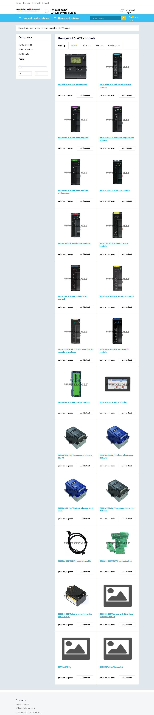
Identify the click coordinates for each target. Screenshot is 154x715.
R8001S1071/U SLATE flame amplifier (73, 137)
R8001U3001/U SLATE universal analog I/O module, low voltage (75, 350)
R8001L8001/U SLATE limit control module (114, 244)
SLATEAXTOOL (64, 667)
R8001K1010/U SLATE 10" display (113, 402)
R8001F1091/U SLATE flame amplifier (115, 190)
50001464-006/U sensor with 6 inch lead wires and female (116, 615)
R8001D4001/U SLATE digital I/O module (117, 296)
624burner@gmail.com (63, 12)
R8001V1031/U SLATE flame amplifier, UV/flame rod (73, 191)
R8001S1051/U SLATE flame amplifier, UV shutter (117, 138)
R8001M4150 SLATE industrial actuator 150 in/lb (116, 456)
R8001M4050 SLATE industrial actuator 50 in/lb (75, 509)
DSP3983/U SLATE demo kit (111, 667)
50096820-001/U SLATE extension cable (74, 561)
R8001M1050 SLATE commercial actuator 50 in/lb (75, 456)
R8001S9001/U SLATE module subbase (74, 402)
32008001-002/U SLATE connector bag (116, 561)
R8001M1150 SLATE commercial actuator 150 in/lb (117, 509)
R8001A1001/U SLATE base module (72, 84)
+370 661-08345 (59, 10)
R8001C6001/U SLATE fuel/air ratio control (72, 297)
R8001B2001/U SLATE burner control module (115, 85)
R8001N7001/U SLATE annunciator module (114, 350)
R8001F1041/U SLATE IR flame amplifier (74, 243)
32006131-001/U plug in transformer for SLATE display (75, 615)
